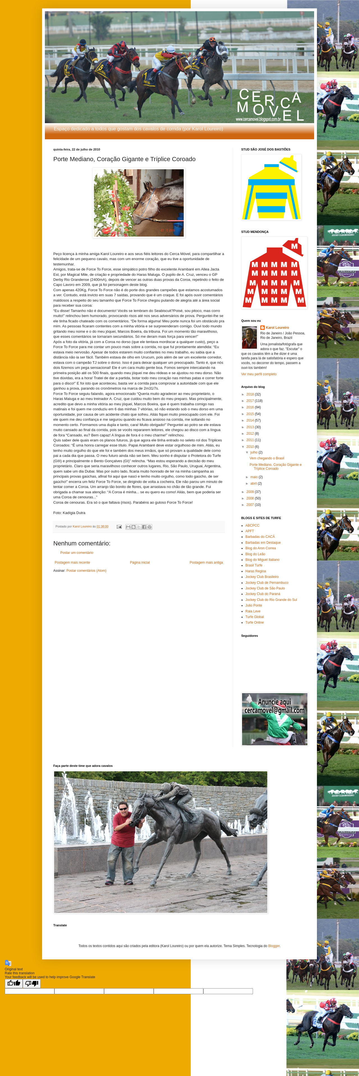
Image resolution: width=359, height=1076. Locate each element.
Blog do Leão (255, 554)
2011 (251, 440)
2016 (251, 407)
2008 (251, 498)
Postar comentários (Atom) (86, 571)
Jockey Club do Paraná (262, 594)
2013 (251, 427)
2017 (251, 401)
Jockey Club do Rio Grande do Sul (271, 600)
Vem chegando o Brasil (267, 458)
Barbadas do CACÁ (260, 537)
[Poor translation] (32, 983)
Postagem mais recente (72, 562)
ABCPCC (252, 525)
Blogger (274, 946)
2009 (251, 492)
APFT (249, 531)
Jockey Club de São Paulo (265, 588)
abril (254, 483)
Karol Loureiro (277, 328)
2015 (251, 414)
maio (254, 477)
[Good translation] (14, 983)
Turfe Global (254, 617)
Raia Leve (253, 611)
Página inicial (140, 562)
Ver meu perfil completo (259, 374)
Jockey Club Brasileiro (262, 577)
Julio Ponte (253, 605)
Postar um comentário (76, 553)
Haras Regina (255, 571)
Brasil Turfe (254, 565)
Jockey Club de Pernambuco (266, 583)
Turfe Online (254, 622)
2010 (251, 447)
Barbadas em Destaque (263, 543)
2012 (251, 434)
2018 (251, 394)
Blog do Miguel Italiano (262, 560)
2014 (251, 420)
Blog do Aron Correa (260, 548)
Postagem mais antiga (206, 562)
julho (254, 452)
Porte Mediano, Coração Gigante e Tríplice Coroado (276, 467)
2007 (251, 505)
